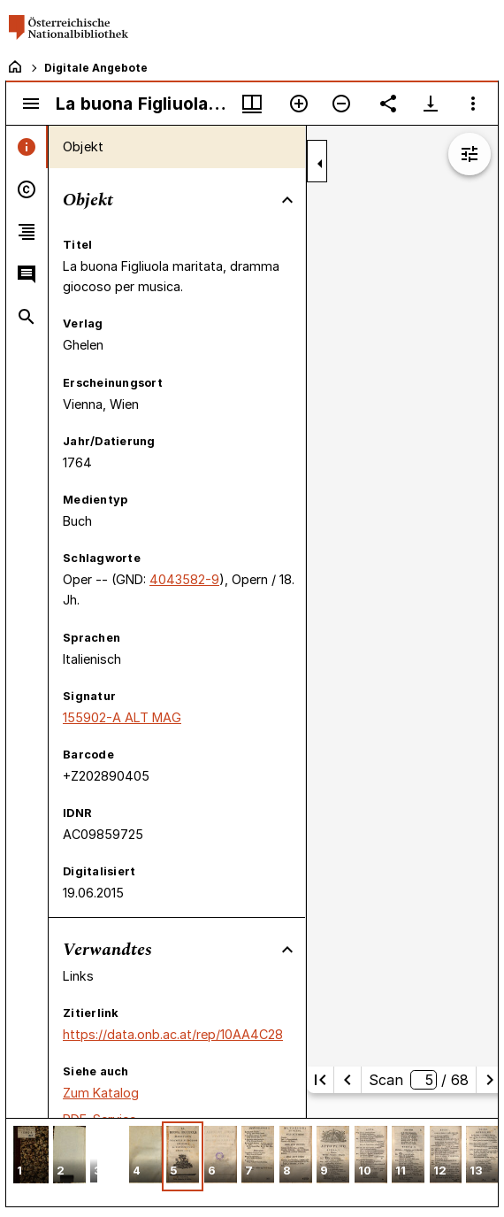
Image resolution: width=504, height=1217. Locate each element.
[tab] (27, 147)
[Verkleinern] (341, 103)
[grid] (252, 1162)
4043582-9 (184, 579)
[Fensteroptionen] (473, 103)
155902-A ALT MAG (122, 717)
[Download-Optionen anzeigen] (430, 103)
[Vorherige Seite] (347, 1080)
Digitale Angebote (96, 67)
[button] (31, 1156)
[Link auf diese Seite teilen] (388, 103)
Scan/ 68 (419, 1080)
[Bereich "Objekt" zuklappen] (287, 200)
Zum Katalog (101, 1092)
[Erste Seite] (320, 1080)
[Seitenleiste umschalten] (31, 103)
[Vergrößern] (299, 103)
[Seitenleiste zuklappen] (320, 163)
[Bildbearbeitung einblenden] (469, 154)
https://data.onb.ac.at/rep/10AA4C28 (173, 1034)
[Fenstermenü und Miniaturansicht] (252, 103)
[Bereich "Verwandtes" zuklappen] (287, 949)
